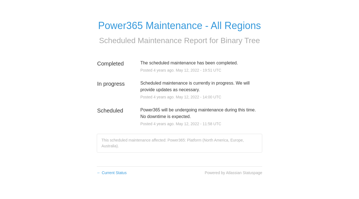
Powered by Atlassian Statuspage (233, 173)
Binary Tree (240, 40)
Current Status (112, 173)
